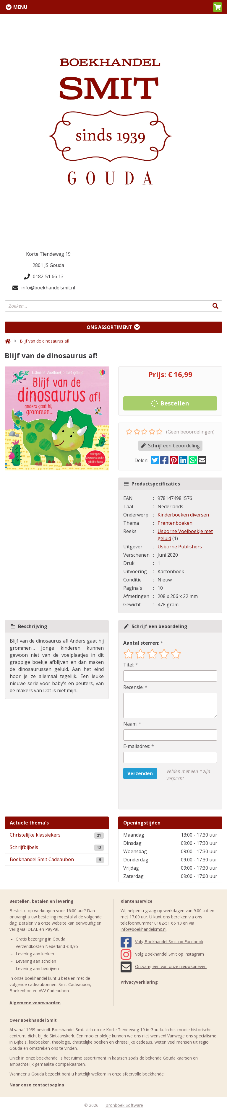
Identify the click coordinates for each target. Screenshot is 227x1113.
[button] (217, 7)
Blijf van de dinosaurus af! (44, 341)
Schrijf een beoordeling (170, 445)
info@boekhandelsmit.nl (43, 287)
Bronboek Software (124, 1105)
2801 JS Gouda (48, 265)
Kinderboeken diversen (183, 514)
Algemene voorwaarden (35, 1003)
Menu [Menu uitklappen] (20, 7)
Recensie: (133, 687)
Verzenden (140, 773)
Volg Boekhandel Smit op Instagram (162, 954)
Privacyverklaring (139, 982)
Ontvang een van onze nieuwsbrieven (164, 966)
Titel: (128, 664)
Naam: (130, 724)
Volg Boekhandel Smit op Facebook (162, 941)
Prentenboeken (175, 523)
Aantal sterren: (141, 643)
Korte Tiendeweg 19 (48, 254)
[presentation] (161, 795)
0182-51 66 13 (44, 276)
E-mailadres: (136, 746)
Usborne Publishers (180, 546)
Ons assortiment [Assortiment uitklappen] (109, 327)
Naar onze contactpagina (36, 1085)
